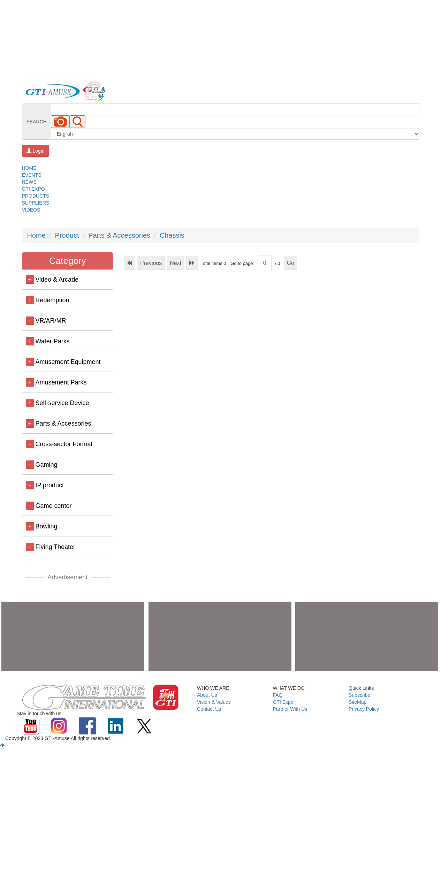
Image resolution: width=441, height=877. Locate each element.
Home (36, 235)
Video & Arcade (56, 279)
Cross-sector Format (63, 444)
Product (67, 235)
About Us (207, 695)
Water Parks (52, 341)
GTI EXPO (33, 189)
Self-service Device (62, 402)
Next (175, 263)
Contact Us (209, 709)
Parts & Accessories (119, 235)
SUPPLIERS (36, 203)
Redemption (52, 300)
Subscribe (359, 695)
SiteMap (357, 702)
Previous (151, 263)
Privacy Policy (364, 709)
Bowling (46, 526)
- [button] (30, 320)
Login (35, 151)
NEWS (29, 182)
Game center (53, 505)
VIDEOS (31, 210)
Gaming (46, 464)
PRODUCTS (36, 196)
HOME (29, 168)
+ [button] (30, 279)
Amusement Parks (60, 382)
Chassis (172, 235)
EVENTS (31, 175)
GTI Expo (283, 702)
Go (290, 263)
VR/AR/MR (50, 320)
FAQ (278, 695)
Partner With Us (290, 709)
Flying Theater (55, 546)
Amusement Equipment (67, 361)
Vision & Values (214, 702)
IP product (49, 485)
